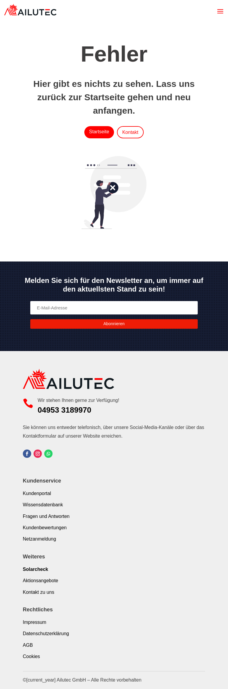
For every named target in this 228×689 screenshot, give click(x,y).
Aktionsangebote (40, 580)
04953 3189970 (64, 409)
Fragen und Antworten (46, 516)
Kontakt (130, 132)
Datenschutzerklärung (46, 633)
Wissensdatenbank (43, 504)
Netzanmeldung (39, 538)
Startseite (99, 131)
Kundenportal (37, 493)
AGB (28, 645)
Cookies (31, 656)
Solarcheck (35, 569)
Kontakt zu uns (38, 592)
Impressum (34, 622)
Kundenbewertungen (45, 527)
